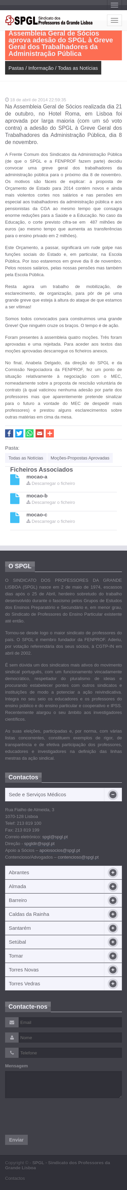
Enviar (16, 1140)
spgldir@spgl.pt (39, 843)
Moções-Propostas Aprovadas (80, 457)
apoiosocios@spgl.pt (59, 850)
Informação (41, 68)
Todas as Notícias (78, 68)
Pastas (16, 68)
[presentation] (56, 1116)
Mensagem (16, 1065)
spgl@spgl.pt (55, 836)
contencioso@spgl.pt (78, 857)
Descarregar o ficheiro (50, 483)
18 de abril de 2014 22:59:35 (35, 100)
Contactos (15, 1178)
